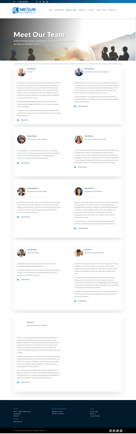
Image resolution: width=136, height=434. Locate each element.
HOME (51, 10)
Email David (82, 309)
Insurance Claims (95, 414)
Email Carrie (82, 173)
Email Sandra (25, 168)
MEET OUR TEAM (71, 10)
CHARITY (91, 10)
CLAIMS (98, 10)
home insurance (24, 159)
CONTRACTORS (59, 10)
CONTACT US (112, 10)
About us (92, 412)
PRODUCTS (81, 10)
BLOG (104, 10)
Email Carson (25, 389)
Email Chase (25, 288)
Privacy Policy (94, 410)
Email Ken (24, 120)
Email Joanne (25, 224)
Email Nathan (83, 106)
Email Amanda (83, 235)
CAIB (89, 96)
